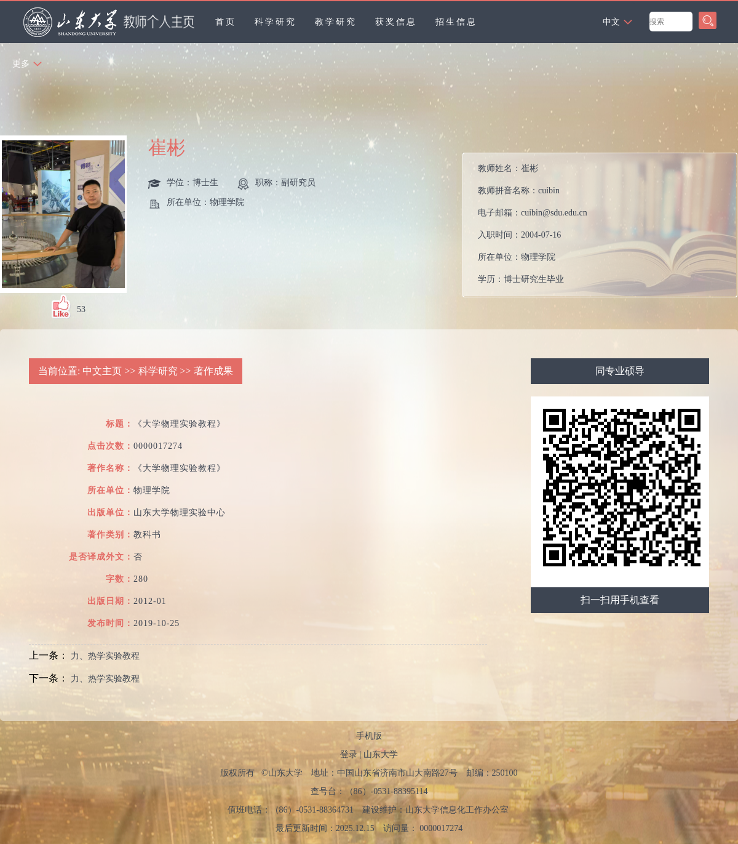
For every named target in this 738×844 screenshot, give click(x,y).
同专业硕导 (620, 371)
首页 (225, 21)
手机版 (369, 736)
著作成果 (213, 371)
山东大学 (380, 754)
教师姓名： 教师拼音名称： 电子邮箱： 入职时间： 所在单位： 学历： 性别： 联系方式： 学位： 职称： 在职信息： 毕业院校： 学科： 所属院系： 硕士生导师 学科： (532, 228)
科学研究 (275, 21)
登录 (348, 754)
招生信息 (456, 21)
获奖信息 (396, 21)
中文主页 (102, 371)
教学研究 (336, 21)
